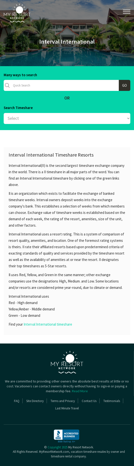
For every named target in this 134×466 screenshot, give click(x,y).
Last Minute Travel (67, 408)
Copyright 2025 (57, 447)
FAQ (16, 401)
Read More (80, 391)
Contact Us (89, 401)
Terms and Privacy (63, 401)
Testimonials (111, 401)
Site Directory (35, 401)
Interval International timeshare (48, 324)
